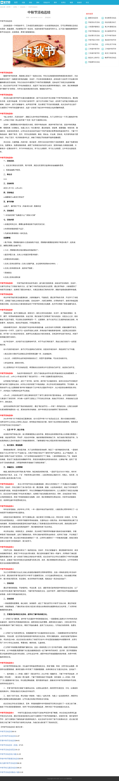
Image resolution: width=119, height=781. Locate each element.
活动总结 (22, 7)
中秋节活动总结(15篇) (8, 754)
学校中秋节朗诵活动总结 (9, 759)
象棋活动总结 (93, 18)
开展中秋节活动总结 (8, 740)
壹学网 (8, 7)
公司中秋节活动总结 (8, 736)
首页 (16, 2)
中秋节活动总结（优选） (9, 745)
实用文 (15, 7)
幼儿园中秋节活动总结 (8, 763)
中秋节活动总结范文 (8, 750)
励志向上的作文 (94, 57)
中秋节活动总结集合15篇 (9, 772)
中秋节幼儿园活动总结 (8, 768)
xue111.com (63, 778)
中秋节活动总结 (6, 731)
